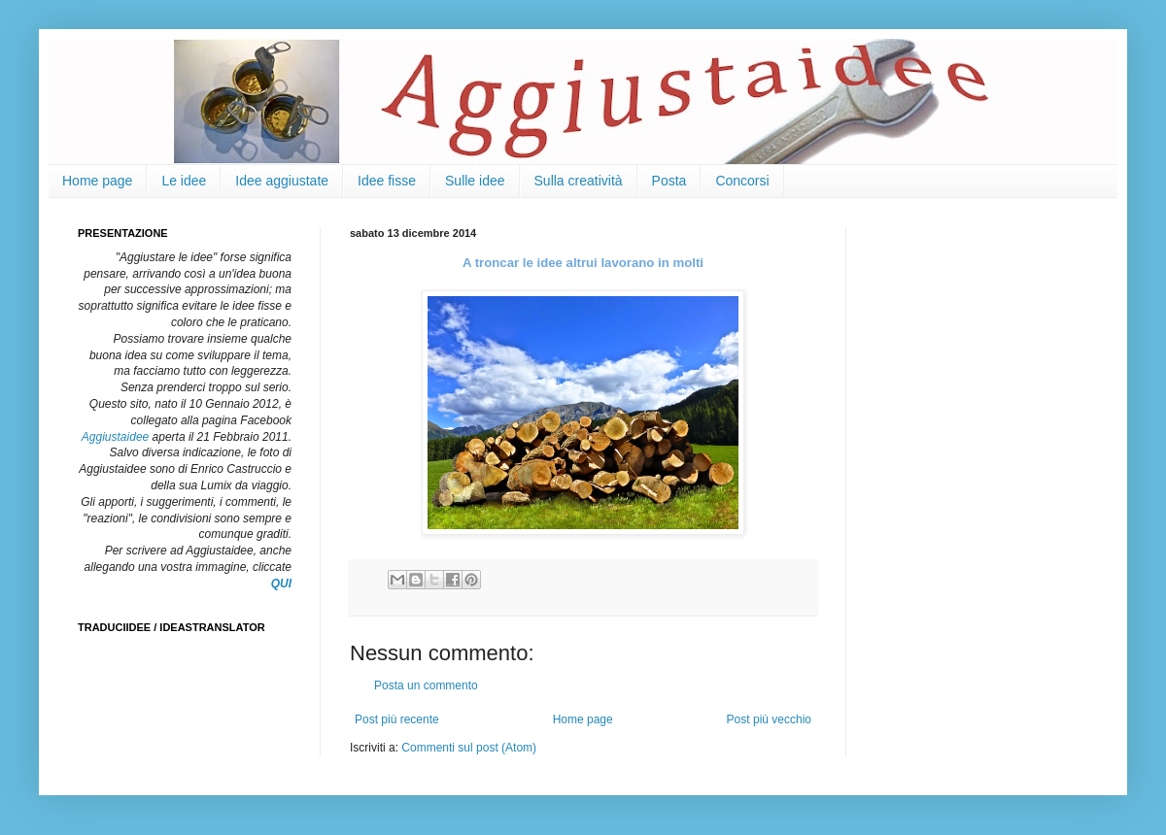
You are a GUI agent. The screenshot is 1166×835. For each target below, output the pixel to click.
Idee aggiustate (281, 180)
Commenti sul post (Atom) (468, 747)
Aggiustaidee (115, 437)
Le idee (183, 180)
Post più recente (397, 719)
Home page (97, 180)
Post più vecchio (769, 719)
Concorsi (742, 180)
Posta (669, 180)
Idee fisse (387, 180)
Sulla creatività (578, 180)
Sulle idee (475, 180)
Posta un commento (426, 685)
